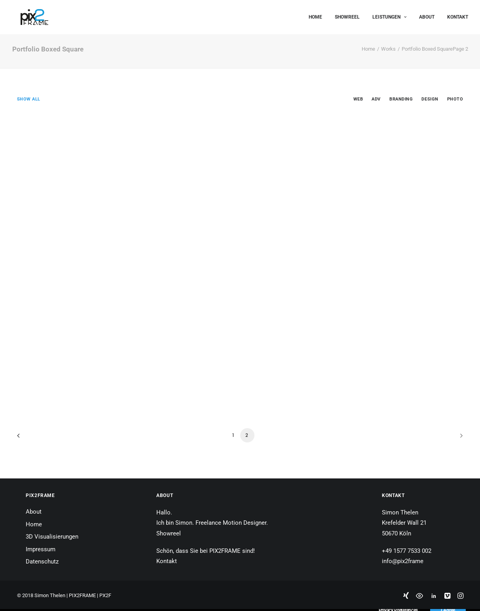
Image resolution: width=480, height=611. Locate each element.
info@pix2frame (402, 561)
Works (388, 49)
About (426, 15)
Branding (401, 99)
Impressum (40, 549)
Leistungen (389, 15)
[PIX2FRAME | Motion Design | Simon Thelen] (26, 15)
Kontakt (457, 15)
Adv (376, 99)
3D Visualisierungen (52, 536)
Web (358, 99)
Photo (455, 99)
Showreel (347, 15)
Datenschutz (42, 561)
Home (315, 15)
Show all (28, 99)
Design (429, 99)
